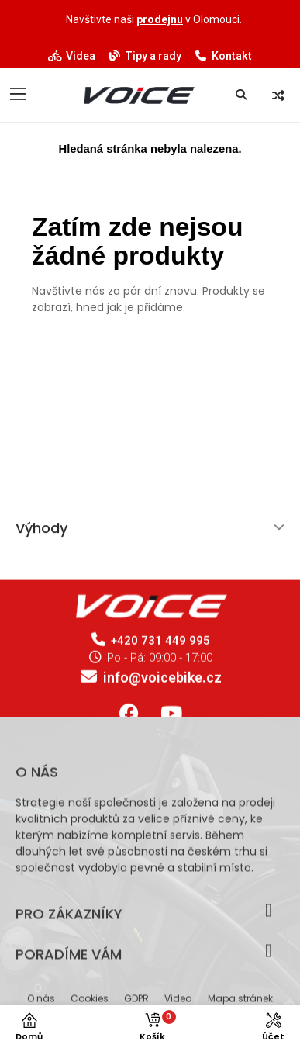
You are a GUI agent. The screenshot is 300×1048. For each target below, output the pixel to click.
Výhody (41, 533)
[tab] (150, 533)
